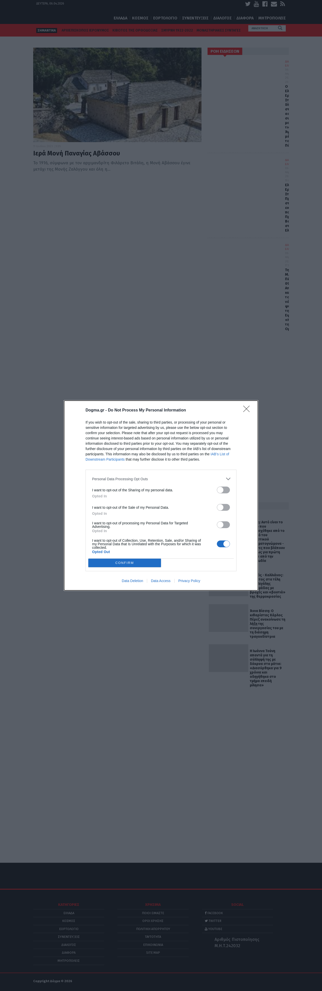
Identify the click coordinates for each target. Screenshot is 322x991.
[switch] (223, 490)
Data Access (161, 581)
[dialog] (161, 495)
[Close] (248, 410)
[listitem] (161, 479)
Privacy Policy (189, 581)
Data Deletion (132, 581)
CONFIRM (124, 563)
